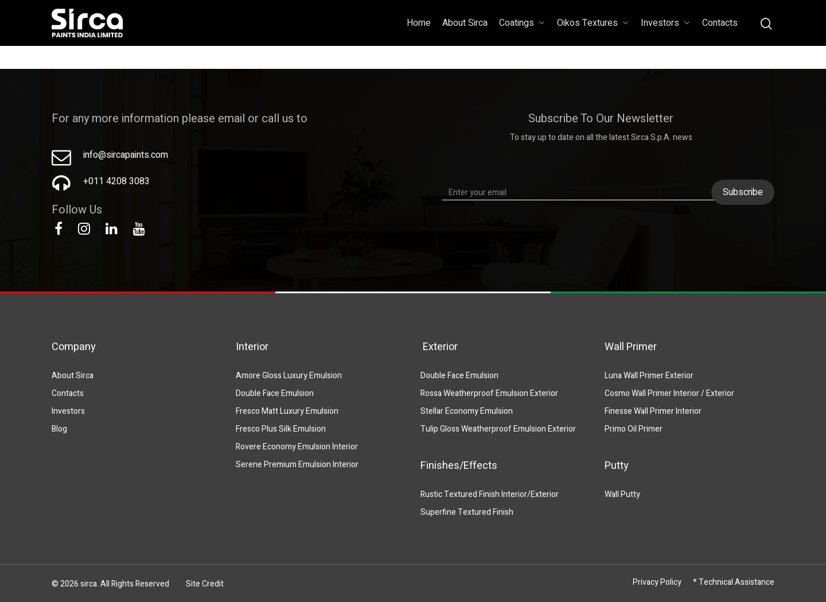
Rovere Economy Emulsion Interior (297, 447)
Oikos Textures (592, 23)
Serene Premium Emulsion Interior (297, 465)
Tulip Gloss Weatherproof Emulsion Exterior (498, 429)
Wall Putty (622, 494)
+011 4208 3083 (116, 181)
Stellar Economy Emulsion (466, 411)
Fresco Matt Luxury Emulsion (287, 411)
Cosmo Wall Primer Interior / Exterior (669, 393)
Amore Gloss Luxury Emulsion (289, 376)
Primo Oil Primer (634, 429)
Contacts (720, 23)
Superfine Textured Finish (466, 512)
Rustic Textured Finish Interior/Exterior (489, 494)
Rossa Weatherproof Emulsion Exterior (489, 393)
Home (419, 23)
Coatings (521, 23)
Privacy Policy (657, 582)
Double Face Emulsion (275, 393)
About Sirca (465, 23)
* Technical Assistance (733, 582)
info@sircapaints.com (125, 155)
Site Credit (205, 584)
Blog (59, 429)
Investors (665, 23)
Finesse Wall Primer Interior (653, 411)
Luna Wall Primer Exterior (649, 376)
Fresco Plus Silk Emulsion (281, 429)
